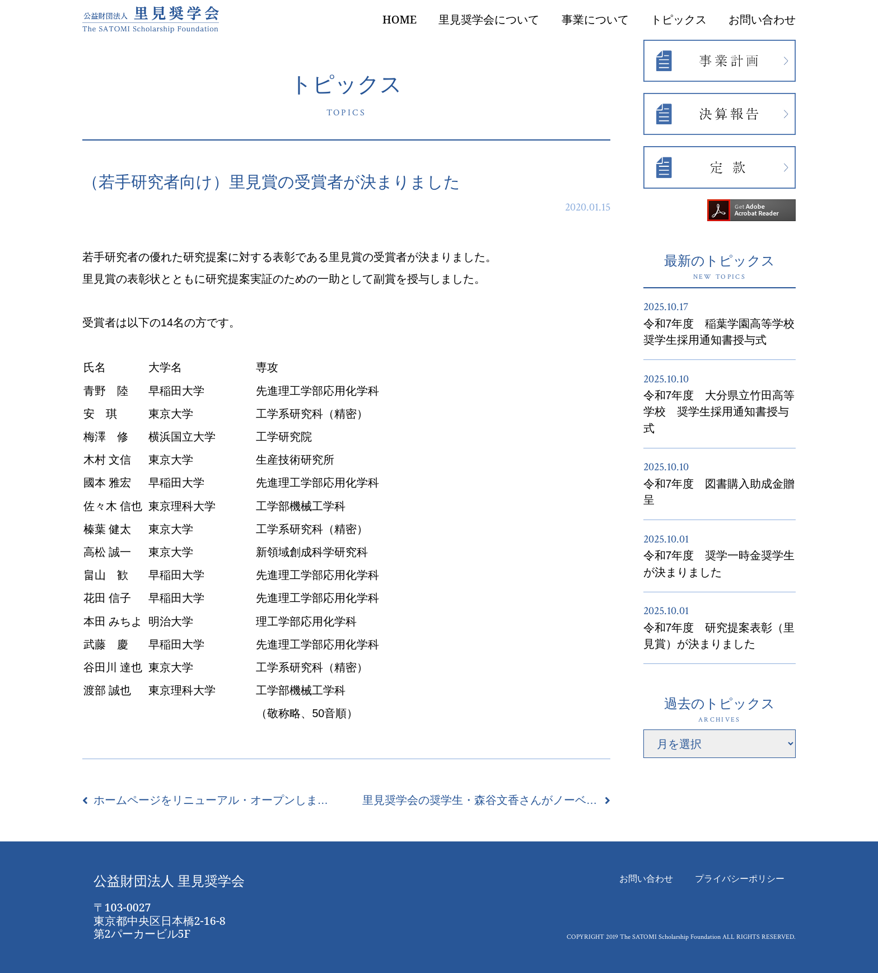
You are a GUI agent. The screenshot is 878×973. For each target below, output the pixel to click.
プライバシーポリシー (739, 878)
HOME (399, 19)
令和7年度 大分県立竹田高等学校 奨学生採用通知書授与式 (719, 411)
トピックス (679, 19)
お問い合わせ (762, 19)
